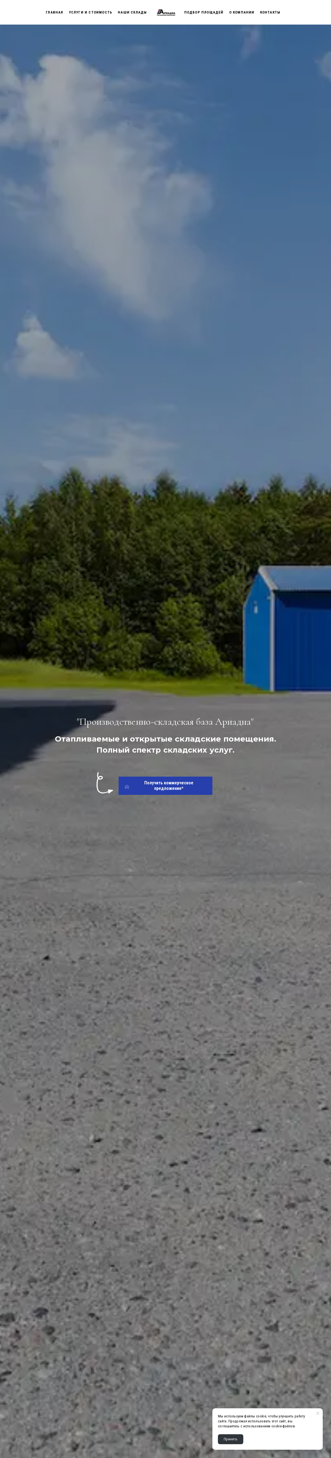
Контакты (270, 12)
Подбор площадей (204, 12)
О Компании (242, 12)
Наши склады (132, 12)
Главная (54, 12)
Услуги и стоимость (91, 12)
